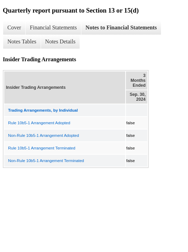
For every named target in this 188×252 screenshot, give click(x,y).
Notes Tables (21, 41)
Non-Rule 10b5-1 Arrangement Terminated (46, 161)
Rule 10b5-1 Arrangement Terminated (41, 148)
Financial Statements (53, 27)
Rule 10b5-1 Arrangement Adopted (39, 123)
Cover (14, 27)
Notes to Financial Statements (121, 27)
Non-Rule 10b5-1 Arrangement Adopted (43, 135)
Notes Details (60, 41)
